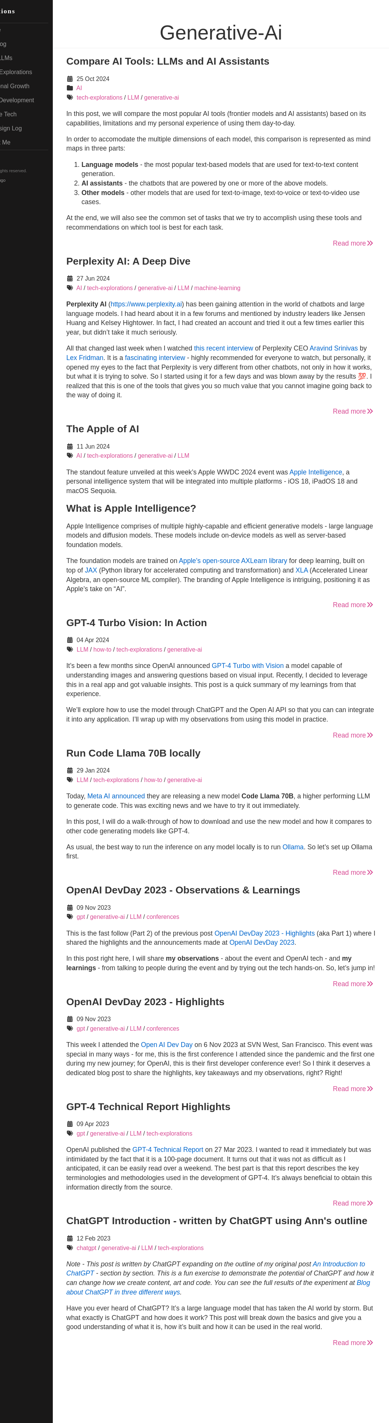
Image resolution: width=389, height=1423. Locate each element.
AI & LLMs (26, 58)
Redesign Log (31, 128)
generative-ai (193, 97)
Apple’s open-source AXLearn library (265, 561)
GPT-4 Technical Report (199, 1187)
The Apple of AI (134, 429)
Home (20, 30)
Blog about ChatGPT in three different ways (279, 1339)
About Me (25, 142)
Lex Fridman (151, 358)
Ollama (325, 865)
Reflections (28, 11)
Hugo (32, 180)
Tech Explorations (36, 72)
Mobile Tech (28, 114)
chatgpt (119, 1294)
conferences (195, 936)
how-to (135, 649)
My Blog (23, 44)
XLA (357, 570)
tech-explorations (132, 97)
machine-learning (249, 288)
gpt (113, 936)
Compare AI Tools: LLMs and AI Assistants (200, 61)
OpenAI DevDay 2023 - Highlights (297, 952)
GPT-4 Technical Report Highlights (180, 1144)
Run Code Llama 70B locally (165, 762)
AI (111, 88)
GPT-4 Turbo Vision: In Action (168, 622)
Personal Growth (35, 86)
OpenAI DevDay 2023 (339, 961)
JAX (147, 570)
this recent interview (255, 348)
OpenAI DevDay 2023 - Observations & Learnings (215, 908)
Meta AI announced (148, 805)
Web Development (37, 100)
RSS (19, 157)
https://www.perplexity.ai (178, 304)
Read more (353, 243)
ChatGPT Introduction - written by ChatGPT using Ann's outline (231, 1263)
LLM (165, 97)
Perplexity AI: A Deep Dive (160, 261)
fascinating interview (222, 358)
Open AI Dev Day (199, 1073)
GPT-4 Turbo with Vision (280, 665)
